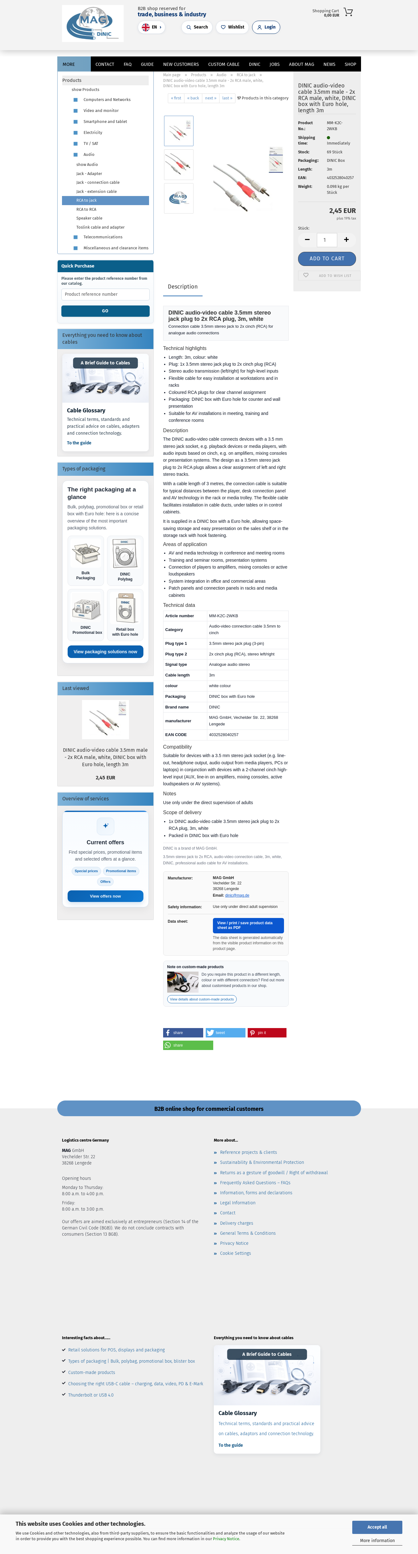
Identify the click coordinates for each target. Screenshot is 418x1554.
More (69, 64)
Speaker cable (89, 218)
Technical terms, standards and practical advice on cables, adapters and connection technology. (103, 426)
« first (176, 98)
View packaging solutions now (105, 651)
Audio (83, 155)
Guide (147, 64)
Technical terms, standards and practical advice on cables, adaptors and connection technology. (266, 1428)
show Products (85, 89)
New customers (181, 64)
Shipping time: (306, 140)
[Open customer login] (266, 27)
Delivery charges (236, 1223)
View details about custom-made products (202, 999)
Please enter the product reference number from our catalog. (104, 281)
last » (227, 98)
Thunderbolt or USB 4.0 (91, 1395)
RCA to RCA (86, 209)
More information (377, 1540)
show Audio (87, 164)
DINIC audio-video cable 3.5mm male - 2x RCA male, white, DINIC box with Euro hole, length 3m (105, 757)
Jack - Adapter (89, 173)
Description (183, 286)
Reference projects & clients (248, 1152)
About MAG (301, 64)
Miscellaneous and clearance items (110, 248)
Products (71, 80)
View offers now (105, 896)
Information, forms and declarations (256, 1193)
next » (210, 98)
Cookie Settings (235, 1253)
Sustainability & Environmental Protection (262, 1162)
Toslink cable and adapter (100, 227)
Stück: (303, 228)
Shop (350, 64)
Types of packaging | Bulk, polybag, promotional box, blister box (131, 1361)
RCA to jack (86, 200)
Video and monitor (95, 111)
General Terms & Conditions (248, 1233)
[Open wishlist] (232, 27)
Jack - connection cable (98, 182)
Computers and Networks (101, 100)
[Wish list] (225, 45)
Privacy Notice (226, 1538)
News (329, 64)
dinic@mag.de (237, 895)
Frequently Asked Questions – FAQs (255, 1182)
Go (105, 311)
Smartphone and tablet (99, 122)
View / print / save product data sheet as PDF (245, 925)
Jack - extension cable (96, 191)
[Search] (206, 45)
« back (193, 98)
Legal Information (237, 1203)
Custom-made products (91, 1372)
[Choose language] (151, 27)
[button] (212, 45)
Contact (104, 64)
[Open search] (197, 27)
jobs (275, 64)
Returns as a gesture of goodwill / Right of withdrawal (274, 1172)
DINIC (254, 64)
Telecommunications (97, 237)
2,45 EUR (105, 778)
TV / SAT (85, 144)
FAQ (128, 64)
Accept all (377, 1527)
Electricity (87, 133)
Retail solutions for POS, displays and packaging (116, 1350)
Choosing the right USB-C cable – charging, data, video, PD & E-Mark (135, 1384)
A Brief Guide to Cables (105, 363)
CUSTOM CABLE (224, 64)
